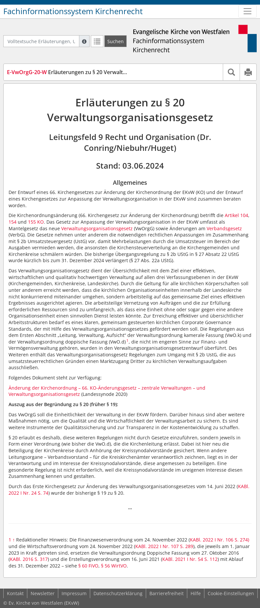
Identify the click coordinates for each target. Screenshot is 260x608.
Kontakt (15, 593)
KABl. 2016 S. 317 (29, 559)
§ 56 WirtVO (114, 566)
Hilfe (196, 593)
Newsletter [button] (43, 593)
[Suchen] (115, 41)
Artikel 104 (236, 215)
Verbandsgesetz (224, 228)
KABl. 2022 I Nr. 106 (211, 540)
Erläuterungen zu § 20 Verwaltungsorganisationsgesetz (96, 72)
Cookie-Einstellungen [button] (231, 593)
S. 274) (242, 540)
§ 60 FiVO (88, 566)
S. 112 (211, 559)
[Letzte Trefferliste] (97, 41)
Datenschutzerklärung (118, 593)
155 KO (36, 222)
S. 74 (43, 493)
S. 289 (186, 546)
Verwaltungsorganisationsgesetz (97, 228)
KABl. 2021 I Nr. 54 (182, 559)
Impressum (74, 593)
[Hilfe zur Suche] (84, 41)
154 (12, 222)
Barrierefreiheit (166, 593)
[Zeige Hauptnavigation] (247, 11)
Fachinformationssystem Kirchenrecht (73, 11)
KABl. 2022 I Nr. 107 (157, 546)
